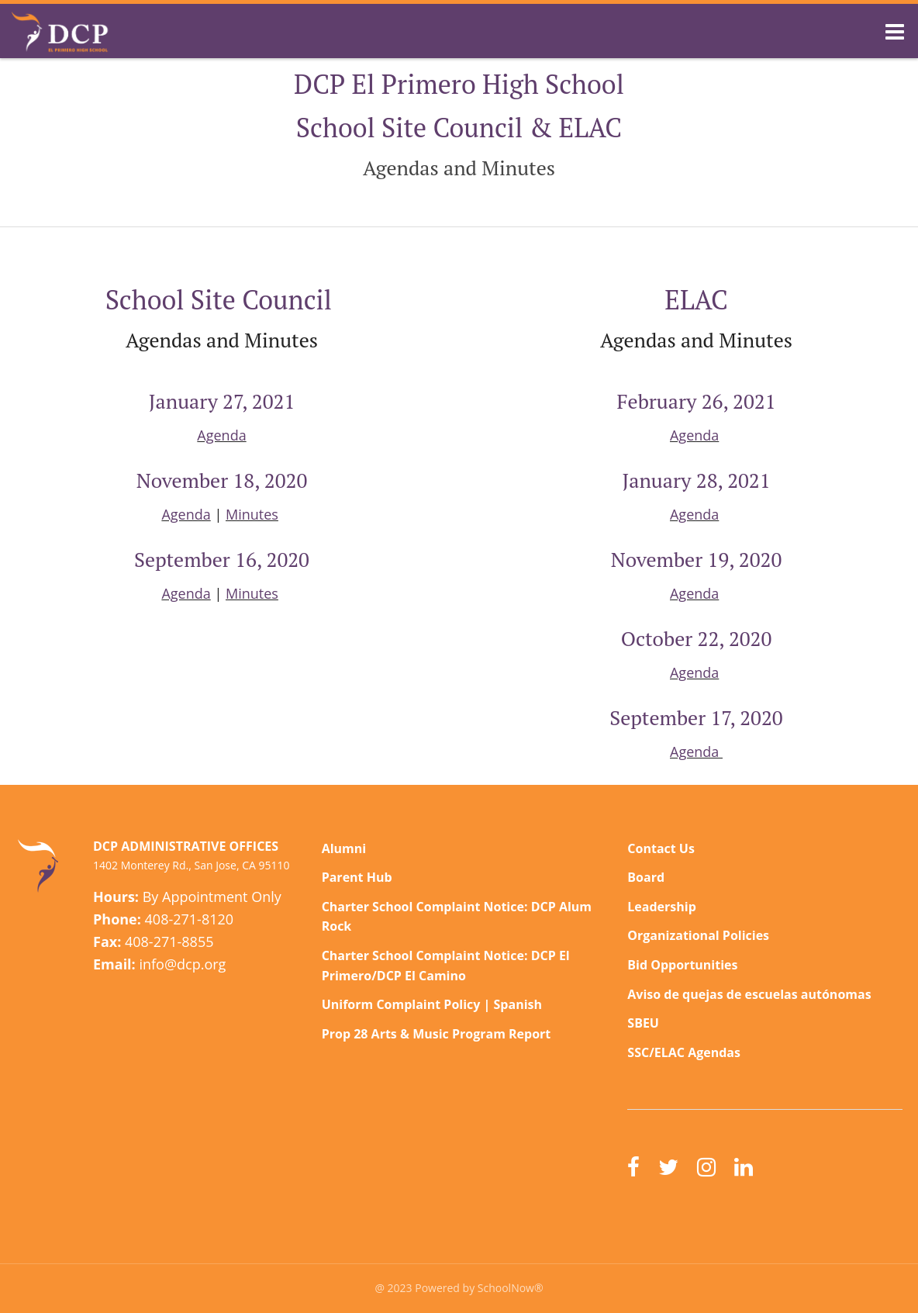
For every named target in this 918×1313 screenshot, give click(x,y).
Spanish (518, 1004)
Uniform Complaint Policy (401, 1004)
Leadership (661, 906)
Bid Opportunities (682, 964)
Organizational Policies (698, 935)
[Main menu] (894, 31)
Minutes (252, 514)
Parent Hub (357, 877)
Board (645, 877)
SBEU (643, 1022)
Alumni (344, 848)
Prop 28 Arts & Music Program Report (436, 1033)
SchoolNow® (511, 1287)
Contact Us (661, 848)
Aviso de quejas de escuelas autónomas (749, 994)
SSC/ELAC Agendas (683, 1052)
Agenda (221, 435)
